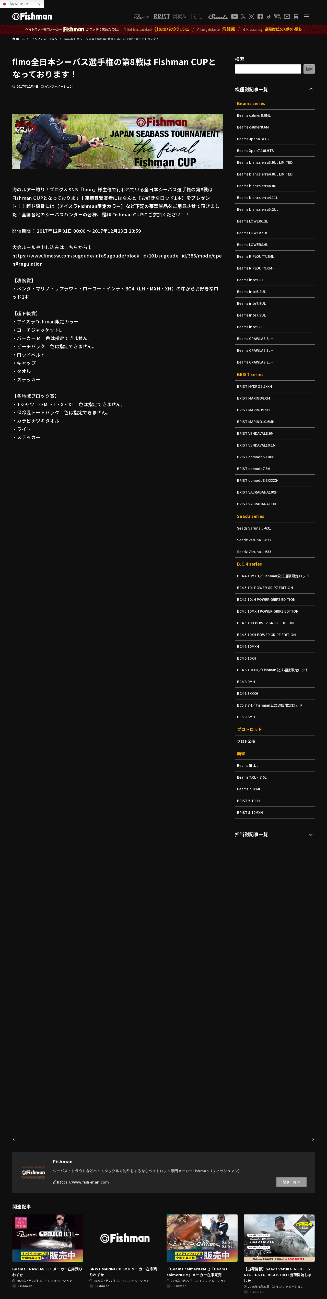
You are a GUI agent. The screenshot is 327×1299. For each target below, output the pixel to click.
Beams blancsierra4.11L (258, 197)
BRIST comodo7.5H (254, 468)
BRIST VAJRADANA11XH (258, 503)
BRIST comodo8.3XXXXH (259, 480)
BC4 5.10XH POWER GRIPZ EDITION (268, 634)
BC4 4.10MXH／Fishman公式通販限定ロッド (274, 575)
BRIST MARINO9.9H (254, 409)
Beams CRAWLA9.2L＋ (256, 362)
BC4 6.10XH (247, 658)
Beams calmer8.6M (253, 127)
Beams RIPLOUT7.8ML (256, 256)
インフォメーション (59, 86)
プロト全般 (246, 741)
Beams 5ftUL (248, 765)
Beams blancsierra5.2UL (259, 209)
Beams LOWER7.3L (253, 232)
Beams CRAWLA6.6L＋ (256, 338)
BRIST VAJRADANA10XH (258, 492)
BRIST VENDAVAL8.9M (256, 433)
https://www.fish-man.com (83, 1182)
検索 (239, 58)
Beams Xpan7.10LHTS (256, 150)
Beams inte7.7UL (252, 303)
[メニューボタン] (306, 16)
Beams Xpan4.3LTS (253, 138)
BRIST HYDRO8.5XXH (255, 386)
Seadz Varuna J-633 (255, 551)
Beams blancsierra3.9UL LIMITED (266, 162)
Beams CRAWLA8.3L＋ (256, 350)
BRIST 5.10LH (249, 800)
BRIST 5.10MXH (250, 812)
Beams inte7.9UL (252, 315)
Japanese (15, 3)
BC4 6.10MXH (248, 646)
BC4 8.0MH (246, 681)
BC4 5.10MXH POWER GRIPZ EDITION (269, 611)
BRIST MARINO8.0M (254, 398)
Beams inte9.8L (251, 326)
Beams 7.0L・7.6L (252, 777)
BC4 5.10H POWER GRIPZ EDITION (267, 622)
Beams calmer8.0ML (254, 115)
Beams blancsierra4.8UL (259, 185)
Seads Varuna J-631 (255, 528)
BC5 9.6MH (246, 716)
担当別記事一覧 (251, 834)
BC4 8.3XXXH (248, 693)
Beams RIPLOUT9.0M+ (256, 268)
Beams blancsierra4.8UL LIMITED (266, 174)
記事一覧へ (291, 1181)
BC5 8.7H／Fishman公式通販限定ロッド (271, 705)
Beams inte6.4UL (252, 291)
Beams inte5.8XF (252, 279)
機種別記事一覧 (251, 89)
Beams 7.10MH (250, 788)
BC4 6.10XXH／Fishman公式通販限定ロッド (274, 669)
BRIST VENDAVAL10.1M (257, 445)
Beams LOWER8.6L (253, 244)
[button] (312, 1215)
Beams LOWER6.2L (253, 221)
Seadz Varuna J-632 (255, 539)
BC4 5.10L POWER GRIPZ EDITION (266, 587)
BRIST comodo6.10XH (256, 456)
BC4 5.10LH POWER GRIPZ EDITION (268, 599)
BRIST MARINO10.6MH (256, 421)
